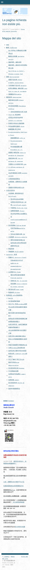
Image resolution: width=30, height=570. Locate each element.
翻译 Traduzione (11, 47)
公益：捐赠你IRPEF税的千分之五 (13, 482)
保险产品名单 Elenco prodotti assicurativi (16, 81)
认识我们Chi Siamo (14, 272)
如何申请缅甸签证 (14, 388)
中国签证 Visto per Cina (19, 208)
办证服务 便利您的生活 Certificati (16, 195)
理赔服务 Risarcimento (16, 251)
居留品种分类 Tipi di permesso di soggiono (15, 160)
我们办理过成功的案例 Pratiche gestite (18, 276)
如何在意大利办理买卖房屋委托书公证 (18, 244)
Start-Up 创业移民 (14, 114)
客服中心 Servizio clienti (17, 257)
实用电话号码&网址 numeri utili (17, 375)
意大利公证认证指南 (17, 199)
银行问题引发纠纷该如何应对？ (17, 314)
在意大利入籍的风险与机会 (17, 336)
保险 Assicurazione (12, 77)
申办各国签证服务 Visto (16, 126)
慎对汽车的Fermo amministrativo (13, 364)
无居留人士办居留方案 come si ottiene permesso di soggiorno (17, 167)
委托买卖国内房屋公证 (18, 240)
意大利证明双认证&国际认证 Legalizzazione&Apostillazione (19, 218)
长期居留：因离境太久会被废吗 (17, 183)
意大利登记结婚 (20, 526)
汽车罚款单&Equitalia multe (18, 230)
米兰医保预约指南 (14, 301)
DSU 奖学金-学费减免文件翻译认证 (17, 52)
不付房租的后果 (13, 371)
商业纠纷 (11, 248)
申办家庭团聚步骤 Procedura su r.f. (17, 148)
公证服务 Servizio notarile (17, 237)
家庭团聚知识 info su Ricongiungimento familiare (18, 141)
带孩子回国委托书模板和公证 (17, 345)
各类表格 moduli (13, 380)
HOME (7, 44)
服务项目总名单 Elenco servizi (16, 101)
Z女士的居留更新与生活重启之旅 (17, 332)
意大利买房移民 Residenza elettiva (17, 107)
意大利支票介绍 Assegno (16, 368)
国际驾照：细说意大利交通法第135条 (17, 66)
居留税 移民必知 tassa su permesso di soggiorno (17, 154)
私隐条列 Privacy (14, 292)
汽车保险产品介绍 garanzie (17, 85)
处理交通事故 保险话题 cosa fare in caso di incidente (17, 90)
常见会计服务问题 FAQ (18, 234)
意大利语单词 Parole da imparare (16, 384)
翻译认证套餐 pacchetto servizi (16, 58)
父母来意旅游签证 (14, 179)
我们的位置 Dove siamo (16, 289)
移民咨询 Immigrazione (13, 97)
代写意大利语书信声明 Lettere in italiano (15, 119)
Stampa (5, 556)
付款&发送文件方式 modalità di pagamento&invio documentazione (17, 265)
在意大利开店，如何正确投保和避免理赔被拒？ (17, 326)
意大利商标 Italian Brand (17, 225)
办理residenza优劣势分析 (16, 348)
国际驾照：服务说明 (14, 62)
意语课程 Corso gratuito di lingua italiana (19, 285)
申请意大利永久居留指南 (16, 123)
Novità (10, 298)
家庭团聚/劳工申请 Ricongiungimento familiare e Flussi (17, 132)
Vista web (24, 556)
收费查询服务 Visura (17, 211)
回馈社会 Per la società (19, 280)
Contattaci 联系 (11, 254)
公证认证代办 (10, 190)
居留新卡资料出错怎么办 (16, 187)
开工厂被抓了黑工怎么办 (16, 359)
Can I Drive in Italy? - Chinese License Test (16, 72)
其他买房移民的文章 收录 (19, 112)
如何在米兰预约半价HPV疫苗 (17, 350)
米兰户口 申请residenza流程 (17, 304)
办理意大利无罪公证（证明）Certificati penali (18, 203)
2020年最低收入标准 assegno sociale (17, 174)
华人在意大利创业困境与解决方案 (17, 308)
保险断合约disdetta (14, 94)
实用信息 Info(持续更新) (14, 295)
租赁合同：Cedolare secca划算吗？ (17, 355)
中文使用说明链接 (18, 502)
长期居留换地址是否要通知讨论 (13, 486)
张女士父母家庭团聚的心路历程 (17, 340)
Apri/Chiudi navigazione (15, 2)
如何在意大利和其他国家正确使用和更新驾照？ (17, 320)
